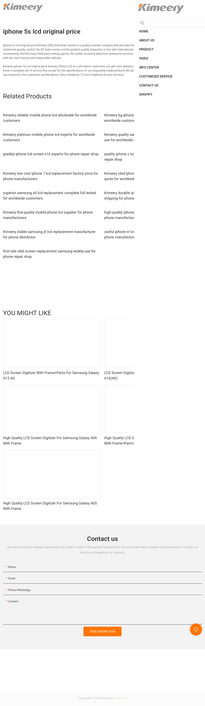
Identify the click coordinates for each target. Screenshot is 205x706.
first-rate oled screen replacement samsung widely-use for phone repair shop (49, 254)
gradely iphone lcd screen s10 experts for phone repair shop (50, 154)
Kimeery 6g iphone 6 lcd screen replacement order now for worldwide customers (150, 118)
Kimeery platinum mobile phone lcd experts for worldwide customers (49, 137)
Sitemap (121, 698)
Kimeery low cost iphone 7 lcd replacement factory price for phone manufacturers (50, 176)
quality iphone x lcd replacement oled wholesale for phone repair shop (150, 156)
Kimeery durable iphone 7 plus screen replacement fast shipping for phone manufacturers (148, 195)
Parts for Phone (151, 313)
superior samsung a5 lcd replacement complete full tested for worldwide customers (49, 195)
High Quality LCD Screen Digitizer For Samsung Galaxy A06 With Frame (50, 440)
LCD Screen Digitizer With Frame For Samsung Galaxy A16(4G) (146, 375)
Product (195, 313)
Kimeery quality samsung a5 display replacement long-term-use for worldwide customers (152, 137)
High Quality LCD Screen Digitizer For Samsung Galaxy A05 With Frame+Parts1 (151, 440)
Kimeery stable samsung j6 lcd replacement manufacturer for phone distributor (49, 234)
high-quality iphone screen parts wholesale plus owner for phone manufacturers (150, 215)
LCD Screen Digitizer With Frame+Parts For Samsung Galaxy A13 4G (51, 375)
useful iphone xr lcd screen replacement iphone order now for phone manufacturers (153, 234)
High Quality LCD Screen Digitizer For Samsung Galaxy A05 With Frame (50, 506)
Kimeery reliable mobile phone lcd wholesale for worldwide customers (50, 118)
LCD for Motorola (175, 313)
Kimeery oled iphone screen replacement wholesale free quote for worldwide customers (148, 176)
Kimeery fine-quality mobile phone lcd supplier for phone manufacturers (48, 215)
